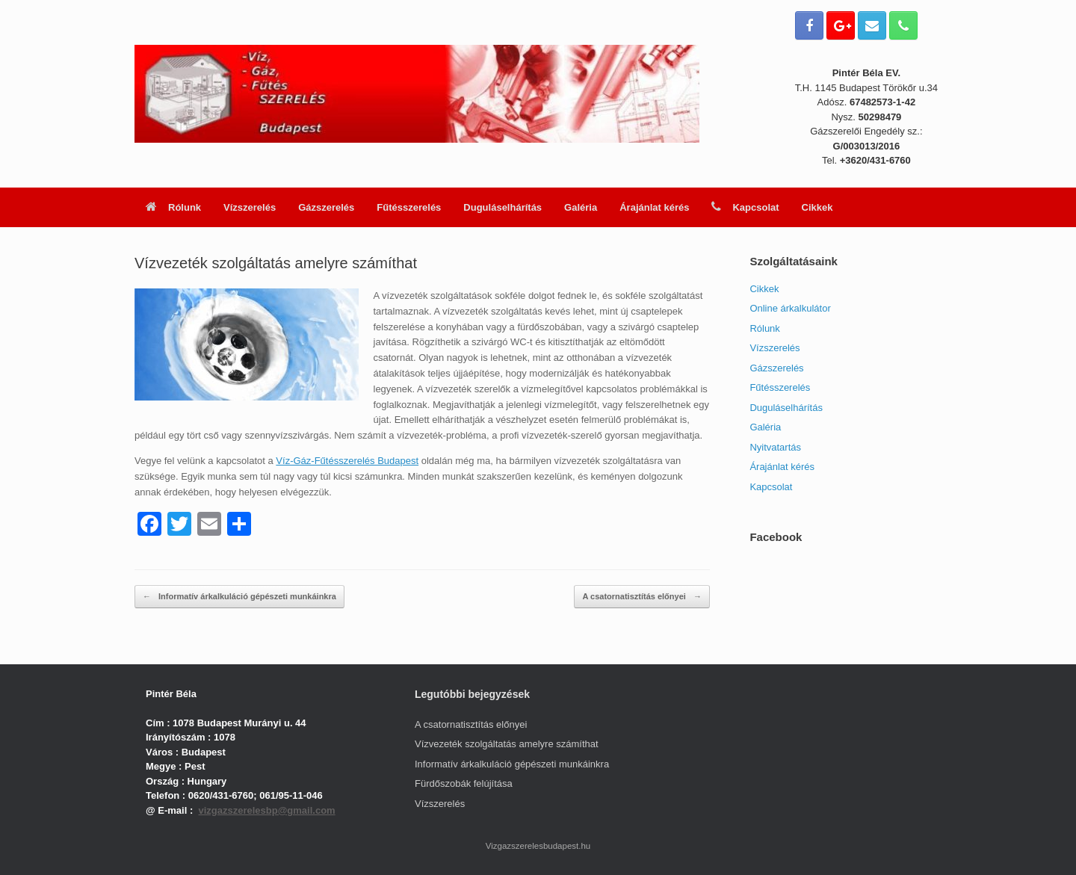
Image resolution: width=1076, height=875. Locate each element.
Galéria (580, 207)
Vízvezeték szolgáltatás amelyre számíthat (507, 743)
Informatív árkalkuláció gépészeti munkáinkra (239, 596)
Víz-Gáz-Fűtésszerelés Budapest (347, 460)
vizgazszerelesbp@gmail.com (266, 810)
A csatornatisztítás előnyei (641, 596)
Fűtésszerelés (409, 207)
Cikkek (817, 207)
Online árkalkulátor (789, 308)
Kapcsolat (745, 207)
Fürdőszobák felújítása (464, 783)
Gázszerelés (326, 207)
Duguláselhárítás (502, 207)
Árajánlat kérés (654, 207)
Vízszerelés (249, 207)
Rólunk (173, 207)
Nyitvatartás (775, 447)
